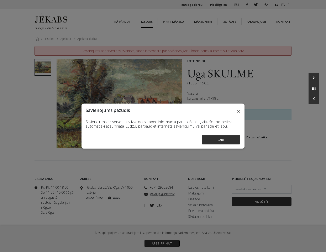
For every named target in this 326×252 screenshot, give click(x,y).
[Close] (238, 111)
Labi (221, 140)
